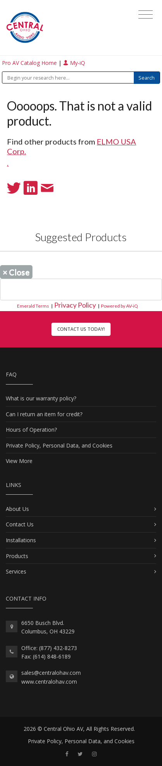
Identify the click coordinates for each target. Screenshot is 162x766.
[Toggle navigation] (146, 14)
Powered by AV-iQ (119, 306)
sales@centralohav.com (51, 672)
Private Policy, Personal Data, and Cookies (59, 445)
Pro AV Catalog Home (30, 62)
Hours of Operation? (31, 429)
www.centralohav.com (49, 681)
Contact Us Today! (81, 329)
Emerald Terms (33, 306)
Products (17, 556)
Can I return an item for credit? (44, 414)
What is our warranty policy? (41, 398)
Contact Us (20, 524)
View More (19, 461)
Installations (21, 540)
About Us (17, 508)
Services (16, 571)
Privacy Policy (75, 305)
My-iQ (74, 62)
